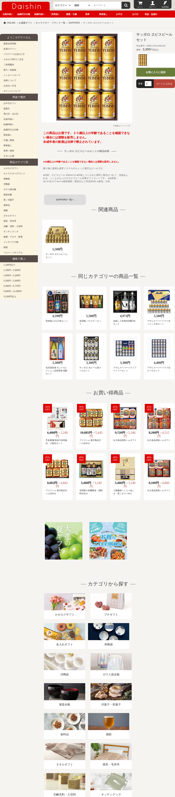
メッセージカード (12, 75)
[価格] (82, 5)
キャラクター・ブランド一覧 (50, 22)
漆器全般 (8, 194)
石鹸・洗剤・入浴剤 (13, 226)
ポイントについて (12, 91)
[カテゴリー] (63, 5)
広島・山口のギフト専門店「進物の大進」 (87, 775)
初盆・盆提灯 (151, 14)
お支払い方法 (10, 85)
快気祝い (55, 14)
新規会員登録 (10, 43)
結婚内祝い (39, 14)
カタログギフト (11, 168)
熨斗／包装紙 (10, 70)
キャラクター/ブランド (14, 173)
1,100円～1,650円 (12, 270)
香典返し (103, 14)
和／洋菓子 (9, 200)
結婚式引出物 (23, 14)
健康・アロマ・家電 (13, 237)
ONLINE (11, 22)
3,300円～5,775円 (12, 286)
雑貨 (6, 247)
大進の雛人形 (87, 780)
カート (140, 7)
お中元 (119, 14)
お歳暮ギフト (25, 22)
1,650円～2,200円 (12, 275)
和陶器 (7, 179)
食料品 (7, 205)
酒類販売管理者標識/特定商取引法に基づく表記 (62, 756)
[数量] (148, 83)
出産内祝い (8, 14)
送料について (10, 80)
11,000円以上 (10, 296)
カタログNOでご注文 (14, 59)
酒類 (6, 210)
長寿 (87, 14)
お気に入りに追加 (155, 72)
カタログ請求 (127, 756)
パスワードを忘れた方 (14, 54)
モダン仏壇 (9, 156)
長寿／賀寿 (9, 150)
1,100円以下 (9, 265)
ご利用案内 (9, 64)
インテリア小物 (11, 242)
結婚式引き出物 (11, 129)
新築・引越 (71, 14)
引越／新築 (9, 140)
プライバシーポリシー (103, 756)
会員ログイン (10, 49)
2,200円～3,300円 (12, 280)
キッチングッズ (11, 231)
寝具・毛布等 (10, 221)
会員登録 (165, 7)
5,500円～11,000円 (13, 291)
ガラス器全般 (10, 189)
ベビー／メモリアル (13, 252)
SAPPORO (74, 22)
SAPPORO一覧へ (65, 199)
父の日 (135, 14)
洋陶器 (7, 184)
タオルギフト (10, 215)
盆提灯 (7, 108)
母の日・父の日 (11, 114)
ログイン (152, 7)
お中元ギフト (10, 103)
